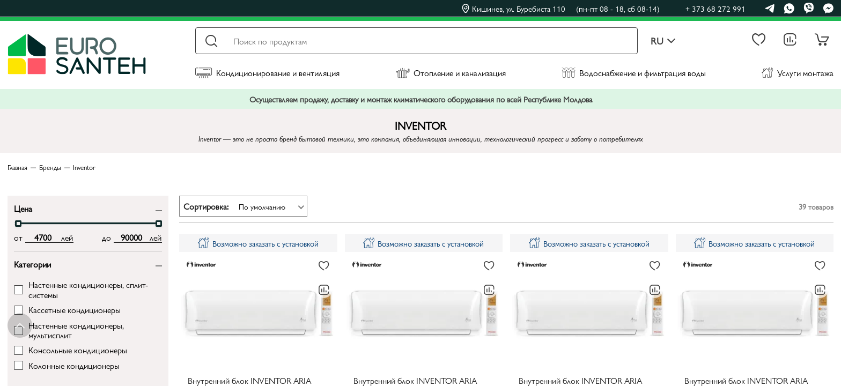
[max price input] (131, 237)
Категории (32, 263)
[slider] (18, 223)
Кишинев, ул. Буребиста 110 (561, 8)
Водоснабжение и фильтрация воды (634, 72)
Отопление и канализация (451, 72)
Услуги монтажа (797, 72)
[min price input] (43, 237)
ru (663, 41)
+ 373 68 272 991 (715, 8)
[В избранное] (324, 266)
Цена (23, 207)
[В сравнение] (324, 290)
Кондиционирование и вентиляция (267, 72)
